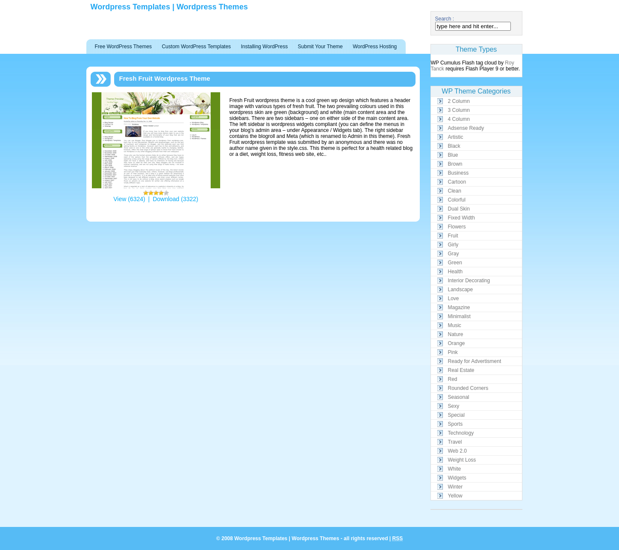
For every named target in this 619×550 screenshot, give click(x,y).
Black (454, 146)
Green (455, 263)
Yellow (455, 496)
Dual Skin (459, 209)
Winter (455, 487)
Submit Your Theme (320, 47)
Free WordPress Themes (123, 47)
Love (453, 298)
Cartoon (457, 182)
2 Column (459, 101)
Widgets (457, 478)
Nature (455, 334)
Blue (453, 155)
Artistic (455, 137)
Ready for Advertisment (474, 361)
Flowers (457, 227)
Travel (455, 442)
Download (166, 199)
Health (455, 272)
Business (458, 173)
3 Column (459, 110)
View (119, 199)
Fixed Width (461, 218)
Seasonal (458, 397)
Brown (455, 164)
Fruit (453, 236)
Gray (453, 254)
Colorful (457, 200)
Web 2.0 (457, 451)
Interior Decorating (469, 281)
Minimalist (459, 316)
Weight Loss (462, 460)
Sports (455, 424)
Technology (461, 433)
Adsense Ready (466, 128)
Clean (454, 191)
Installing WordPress (264, 47)
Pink (453, 352)
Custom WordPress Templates (196, 47)
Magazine (459, 307)
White (454, 469)
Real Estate (461, 370)
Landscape (460, 290)
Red (452, 379)
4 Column (459, 119)
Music (454, 325)
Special (456, 415)
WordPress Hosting (375, 47)
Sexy (454, 406)
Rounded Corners (468, 388)
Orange (456, 343)
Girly (453, 245)
